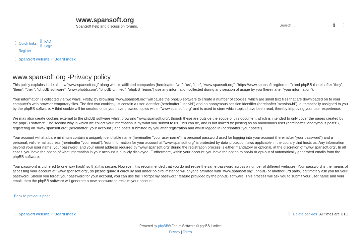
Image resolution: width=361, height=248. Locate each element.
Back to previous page (32, 196)
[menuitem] (44, 41)
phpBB (163, 226)
